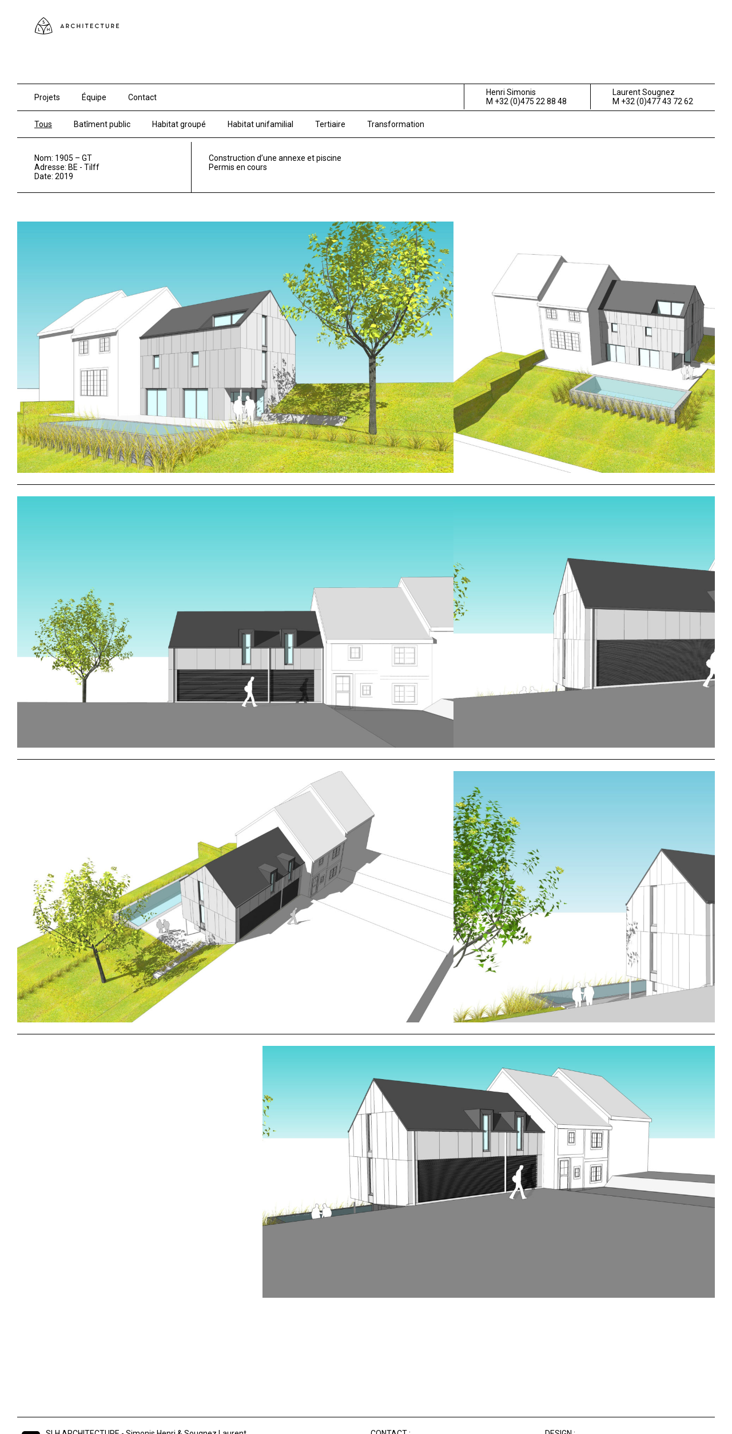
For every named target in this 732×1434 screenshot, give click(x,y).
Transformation (395, 124)
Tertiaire (330, 124)
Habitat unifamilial (260, 124)
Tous (43, 124)
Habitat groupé (179, 124)
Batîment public (102, 124)
